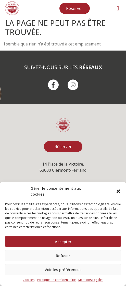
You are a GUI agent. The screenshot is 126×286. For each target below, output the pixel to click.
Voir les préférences (63, 269)
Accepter (63, 241)
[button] (118, 191)
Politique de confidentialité (56, 280)
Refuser (63, 255)
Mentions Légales (90, 280)
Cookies (28, 280)
